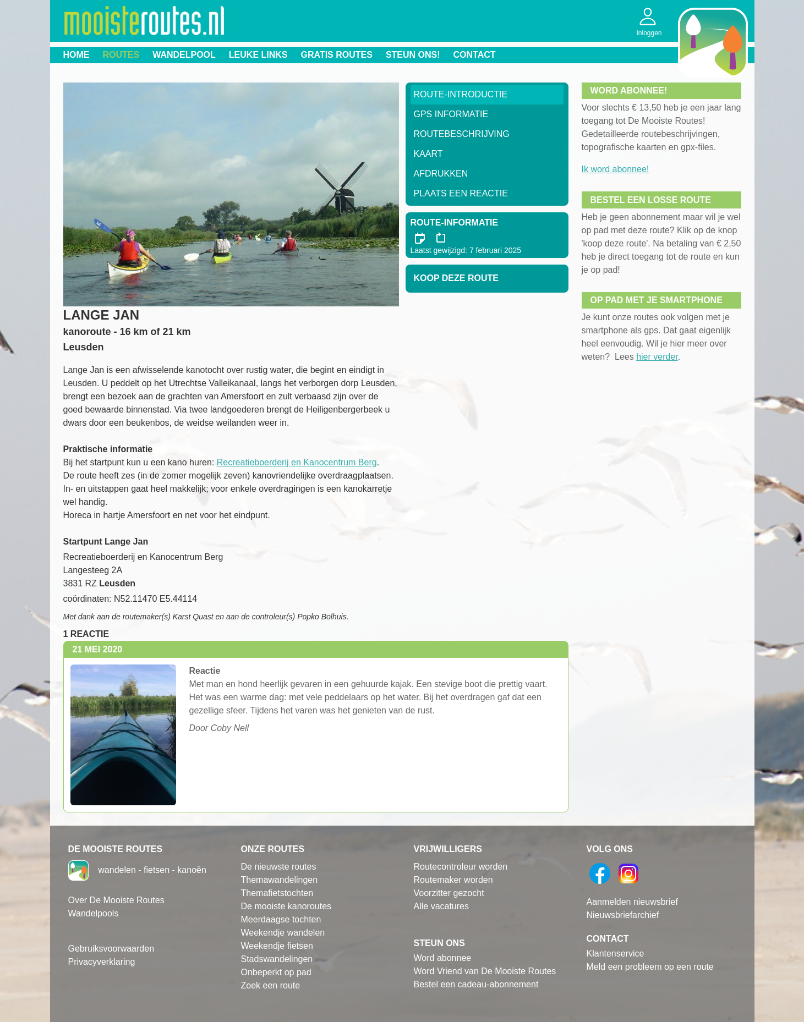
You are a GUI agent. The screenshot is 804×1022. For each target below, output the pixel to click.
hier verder (657, 356)
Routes (121, 54)
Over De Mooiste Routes (116, 900)
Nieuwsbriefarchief (623, 915)
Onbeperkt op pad (276, 972)
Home (76, 54)
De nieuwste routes (278, 866)
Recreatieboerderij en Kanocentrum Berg (297, 462)
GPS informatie (451, 114)
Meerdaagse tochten (281, 919)
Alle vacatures (441, 906)
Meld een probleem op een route (650, 966)
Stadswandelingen (277, 959)
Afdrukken (441, 173)
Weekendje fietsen (277, 945)
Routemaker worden (453, 879)
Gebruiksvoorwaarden (111, 948)
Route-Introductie (461, 94)
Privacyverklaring (101, 961)
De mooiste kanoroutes (286, 906)
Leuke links (258, 54)
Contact (474, 54)
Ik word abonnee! (615, 169)
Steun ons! (413, 54)
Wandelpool (184, 54)
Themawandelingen (279, 879)
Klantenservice (615, 953)
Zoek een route (270, 985)
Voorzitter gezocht (449, 893)
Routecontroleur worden (461, 866)
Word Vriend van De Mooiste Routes (485, 971)
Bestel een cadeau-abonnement (476, 984)
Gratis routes (337, 54)
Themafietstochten (277, 893)
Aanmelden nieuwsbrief (632, 901)
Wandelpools (93, 913)
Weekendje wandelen (283, 932)
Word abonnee (443, 958)
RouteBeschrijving (462, 134)
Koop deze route (456, 278)
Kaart (428, 153)
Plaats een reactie (461, 193)
